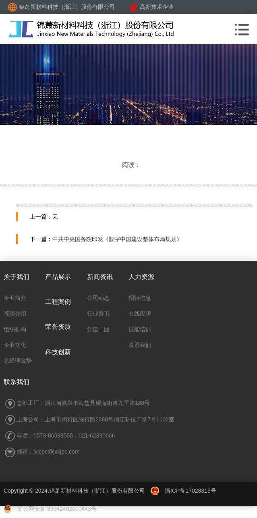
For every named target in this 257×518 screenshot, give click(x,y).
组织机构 (15, 329)
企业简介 (15, 298)
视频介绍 (15, 313)
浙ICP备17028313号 (190, 490)
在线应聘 (139, 313)
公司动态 (98, 298)
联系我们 (139, 345)
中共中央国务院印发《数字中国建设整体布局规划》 (117, 239)
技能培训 (139, 329)
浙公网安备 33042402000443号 (50, 509)
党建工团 (98, 329)
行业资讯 (98, 313)
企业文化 (15, 345)
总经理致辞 (18, 360)
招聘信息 (139, 298)
